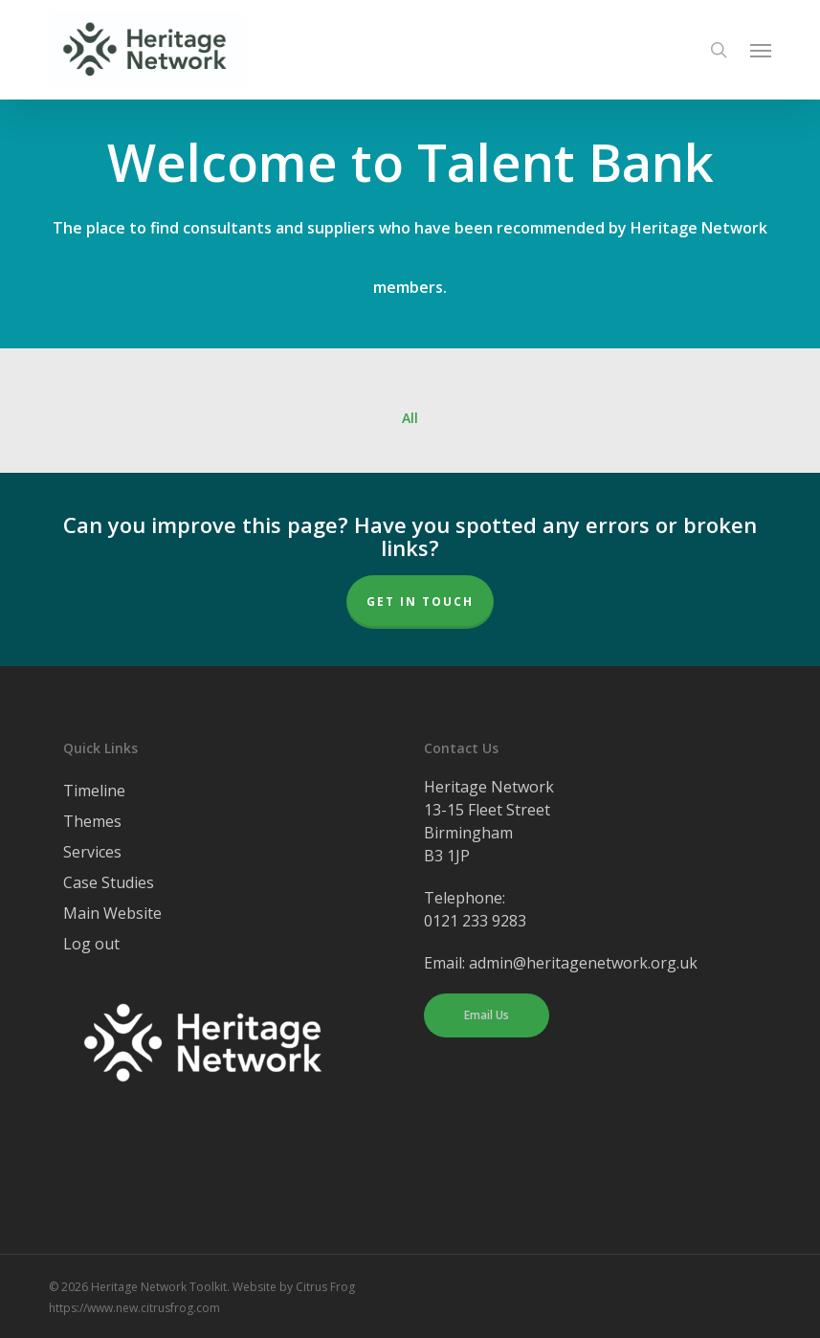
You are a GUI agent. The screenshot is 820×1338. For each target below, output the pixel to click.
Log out (91, 943)
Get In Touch (420, 601)
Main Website (112, 913)
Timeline (94, 790)
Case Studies (108, 882)
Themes (92, 821)
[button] (760, 49)
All (410, 418)
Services (92, 851)
